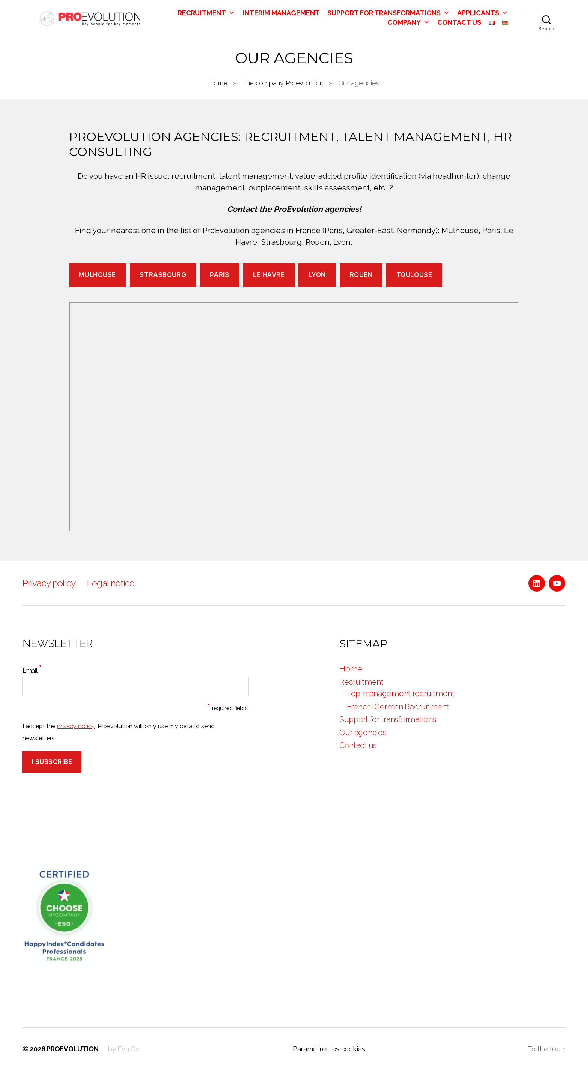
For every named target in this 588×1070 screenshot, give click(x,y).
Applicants (482, 13)
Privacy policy (49, 583)
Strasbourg (163, 275)
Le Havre (269, 275)
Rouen (361, 275)
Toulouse (414, 275)
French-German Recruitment (398, 706)
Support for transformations (388, 13)
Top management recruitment (400, 693)
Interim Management (281, 13)
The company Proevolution (283, 83)
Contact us (459, 22)
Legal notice (111, 583)
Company (408, 22)
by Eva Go (124, 1049)
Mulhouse (97, 275)
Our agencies (363, 732)
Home (218, 83)
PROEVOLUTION (72, 1049)
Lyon (317, 275)
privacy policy (76, 726)
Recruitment (206, 13)
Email (32, 669)
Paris (220, 275)
